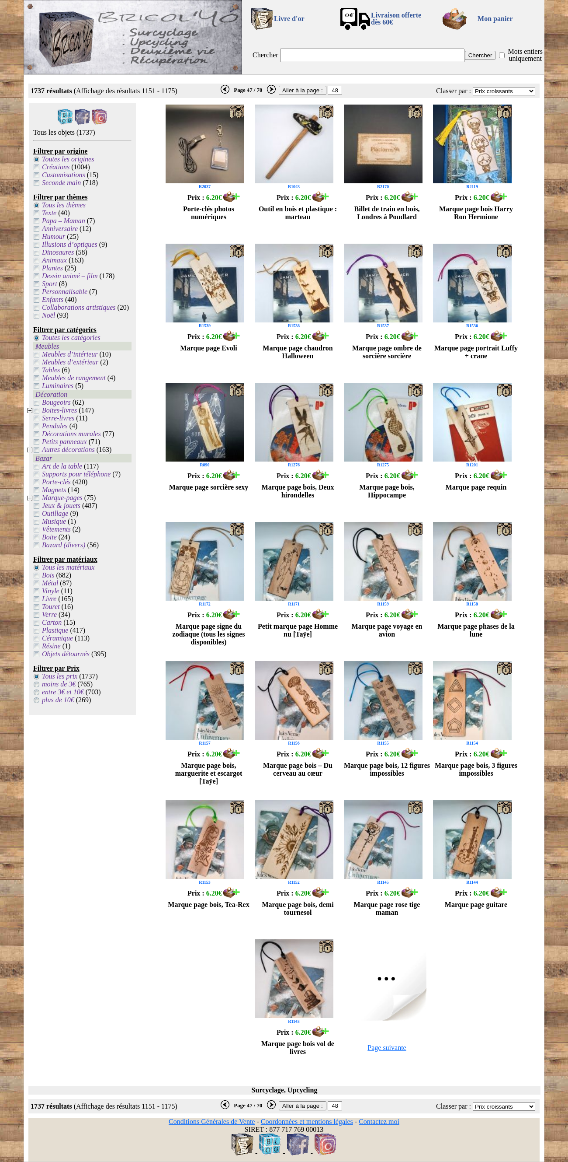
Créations (55, 167)
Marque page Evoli (208, 348)
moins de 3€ (59, 684)
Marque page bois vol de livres (297, 1047)
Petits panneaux (64, 441)
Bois (48, 575)
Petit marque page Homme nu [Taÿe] (298, 630)
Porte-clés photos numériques (208, 212)
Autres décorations (68, 449)
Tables (51, 370)
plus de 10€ (58, 700)
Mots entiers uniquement (525, 55)
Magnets (54, 490)
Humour (53, 236)
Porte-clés (56, 482)
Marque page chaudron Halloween (297, 352)
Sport (49, 283)
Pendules (55, 426)
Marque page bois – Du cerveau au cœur (297, 769)
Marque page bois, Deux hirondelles (298, 491)
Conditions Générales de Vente (212, 1121)
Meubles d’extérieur (70, 362)
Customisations (63, 174)
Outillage (55, 513)
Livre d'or (289, 18)
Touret (51, 606)
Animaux (54, 260)
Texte (49, 213)
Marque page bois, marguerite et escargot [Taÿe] (208, 773)
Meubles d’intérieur (70, 354)
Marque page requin (476, 487)
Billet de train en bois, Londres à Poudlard (387, 212)
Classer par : (453, 90)
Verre (49, 614)
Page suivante (386, 1047)
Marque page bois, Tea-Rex (208, 904)
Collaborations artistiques (78, 307)
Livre (49, 598)
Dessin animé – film (70, 276)
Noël (48, 315)
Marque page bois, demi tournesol (297, 908)
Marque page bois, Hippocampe (386, 491)
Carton (52, 622)
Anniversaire (60, 228)
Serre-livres (58, 418)
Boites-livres (59, 410)
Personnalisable (64, 291)
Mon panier (495, 18)
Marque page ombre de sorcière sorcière (387, 352)
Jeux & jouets (61, 505)
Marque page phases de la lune (476, 630)
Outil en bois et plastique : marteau (298, 212)
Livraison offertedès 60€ (396, 18)
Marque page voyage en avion (387, 630)
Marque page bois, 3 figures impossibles (476, 769)
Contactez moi (379, 1121)
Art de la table (62, 466)
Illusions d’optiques (69, 244)
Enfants (52, 299)
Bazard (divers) (63, 545)
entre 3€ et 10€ (63, 692)
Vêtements (56, 529)
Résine (51, 646)
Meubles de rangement (74, 378)
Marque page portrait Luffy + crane (476, 352)
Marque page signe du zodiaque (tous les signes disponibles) (209, 634)
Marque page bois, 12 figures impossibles (387, 769)
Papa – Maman (63, 220)
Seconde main (61, 182)
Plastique (55, 630)
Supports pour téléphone (76, 474)
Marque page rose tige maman (387, 908)
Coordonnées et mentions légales (307, 1121)
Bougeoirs (56, 402)
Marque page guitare (476, 904)
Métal (50, 583)
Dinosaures (58, 252)
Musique (54, 521)
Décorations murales (71, 434)
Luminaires (57, 385)
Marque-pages (62, 497)
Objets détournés (66, 654)
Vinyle (50, 591)
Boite (49, 537)
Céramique (57, 638)
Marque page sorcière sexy (209, 487)
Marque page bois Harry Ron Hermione (476, 212)
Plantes (52, 268)
